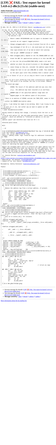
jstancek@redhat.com (28, 186)
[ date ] (20, 22)
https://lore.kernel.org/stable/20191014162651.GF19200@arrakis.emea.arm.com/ (28, 184)
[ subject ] (31, 22)
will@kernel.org (39, 27)
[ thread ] (25, 22)
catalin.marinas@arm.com (26, 181)
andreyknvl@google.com (21, 10)
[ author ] (38, 22)
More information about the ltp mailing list (14, 352)
